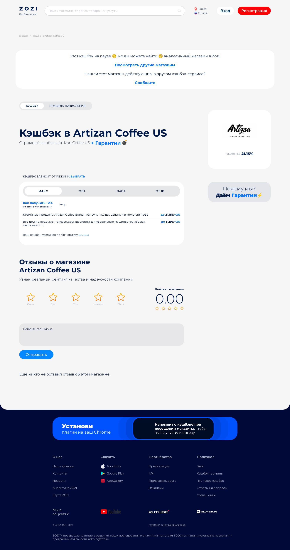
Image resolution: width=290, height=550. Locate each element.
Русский (201, 13)
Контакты (60, 473)
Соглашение (206, 495)
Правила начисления (67, 106)
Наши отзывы (63, 466)
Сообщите (145, 83)
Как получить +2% (38, 204)
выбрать (77, 176)
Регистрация (254, 11)
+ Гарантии (106, 143)
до (163, 214)
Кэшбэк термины (210, 473)
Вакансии (156, 488)
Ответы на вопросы (212, 488)
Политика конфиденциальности (167, 525)
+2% (177, 214)
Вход (225, 11)
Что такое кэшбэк (210, 480)
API (151, 473)
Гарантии (244, 195)
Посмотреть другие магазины (145, 65)
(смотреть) (83, 235)
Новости (59, 480)
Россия (200, 8)
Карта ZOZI (61, 495)
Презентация (159, 466)
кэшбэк (32, 106)
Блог (200, 466)
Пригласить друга (162, 480)
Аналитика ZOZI (65, 488)
